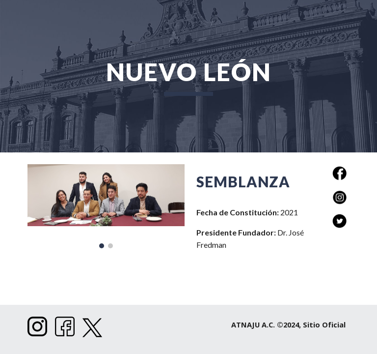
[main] (188, 76)
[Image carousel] (105, 206)
